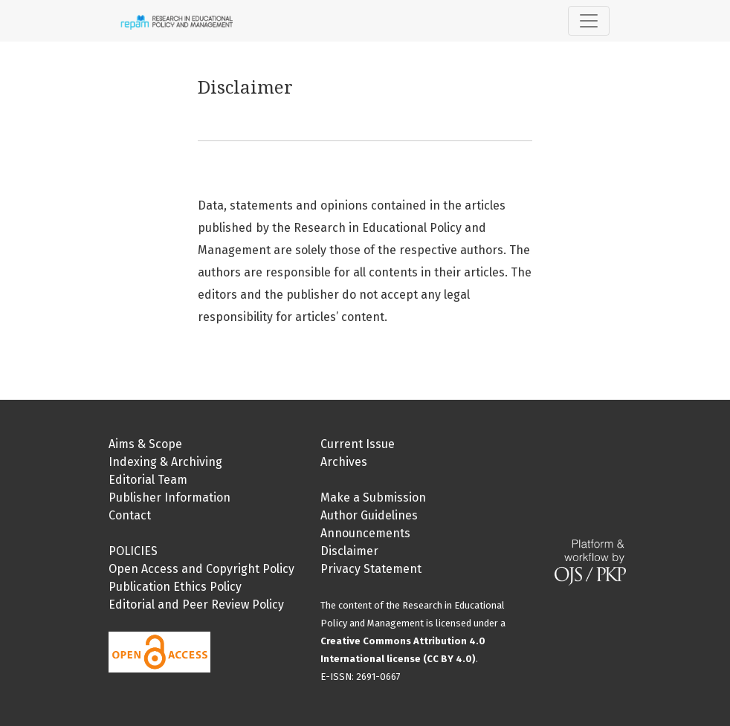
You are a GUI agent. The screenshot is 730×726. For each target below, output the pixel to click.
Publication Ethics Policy (175, 587)
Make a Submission (373, 497)
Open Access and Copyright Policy (201, 569)
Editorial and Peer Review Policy (196, 604)
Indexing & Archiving (165, 462)
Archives (343, 462)
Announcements (365, 533)
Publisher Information (169, 497)
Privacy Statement (370, 569)
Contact (130, 515)
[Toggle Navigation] (589, 21)
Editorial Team (148, 480)
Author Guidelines (369, 515)
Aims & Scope (145, 444)
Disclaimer (349, 551)
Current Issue (357, 444)
